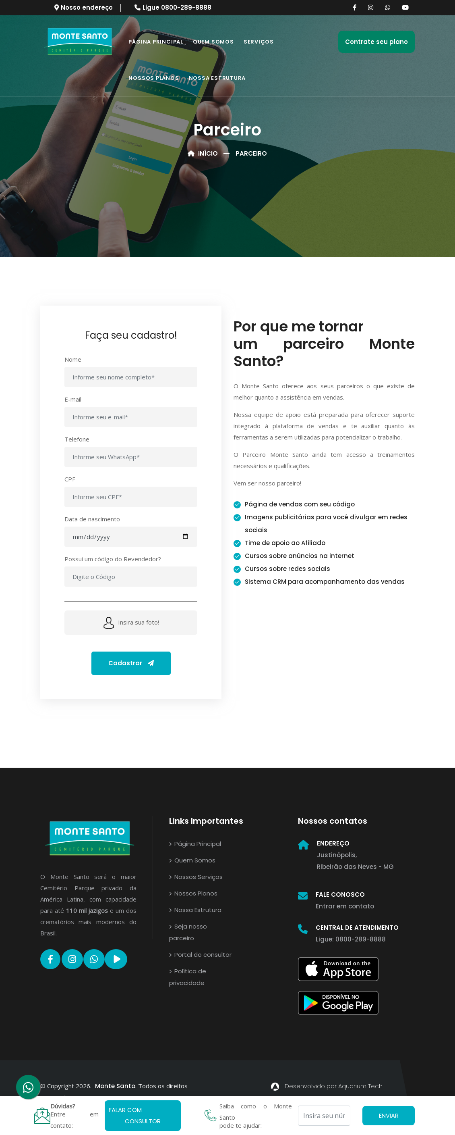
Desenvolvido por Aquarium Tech (327, 1086)
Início (203, 153)
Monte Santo (115, 1086)
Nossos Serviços (196, 877)
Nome (72, 359)
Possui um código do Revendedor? (112, 559)
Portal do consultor (200, 954)
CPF (69, 479)
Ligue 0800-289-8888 (172, 7)
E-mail (72, 399)
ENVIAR (389, 1115)
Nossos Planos (153, 78)
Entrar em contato (345, 906)
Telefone (76, 439)
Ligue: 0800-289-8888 (351, 939)
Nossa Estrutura (217, 78)
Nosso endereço (83, 7)
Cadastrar (131, 663)
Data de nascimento (92, 519)
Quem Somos (192, 860)
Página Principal (155, 42)
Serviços (259, 42)
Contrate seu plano (376, 41)
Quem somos (213, 42)
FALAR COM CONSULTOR (135, 1115)
